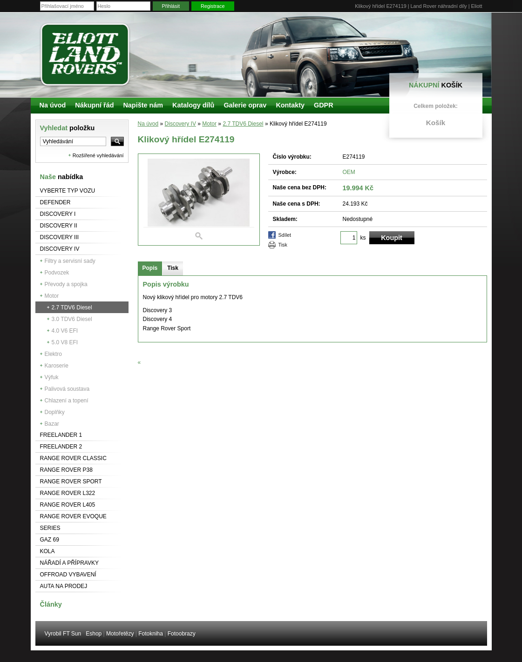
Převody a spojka (66, 284)
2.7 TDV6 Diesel (72, 307)
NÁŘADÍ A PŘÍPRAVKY (69, 563)
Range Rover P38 (66, 470)
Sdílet (285, 235)
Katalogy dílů (193, 105)
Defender (55, 202)
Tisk (282, 244)
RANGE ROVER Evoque (73, 516)
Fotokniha (150, 633)
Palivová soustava (67, 389)
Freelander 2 (61, 446)
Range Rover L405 (67, 505)
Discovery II (58, 225)
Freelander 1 (61, 435)
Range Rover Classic (73, 458)
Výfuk (52, 377)
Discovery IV (60, 249)
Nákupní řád (94, 105)
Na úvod (148, 123)
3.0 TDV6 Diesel (72, 319)
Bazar (52, 424)
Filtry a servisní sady (70, 261)
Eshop (94, 633)
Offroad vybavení (68, 574)
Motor (52, 296)
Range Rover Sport (71, 481)
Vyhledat (67, 128)
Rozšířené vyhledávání (98, 155)
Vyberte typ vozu (67, 190)
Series (50, 528)
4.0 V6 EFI (65, 331)
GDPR (323, 105)
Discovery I (58, 214)
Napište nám (143, 105)
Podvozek (57, 272)
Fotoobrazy (182, 633)
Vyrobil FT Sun (63, 633)
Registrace (213, 6)
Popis (150, 268)
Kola (47, 551)
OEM (349, 172)
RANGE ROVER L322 (67, 493)
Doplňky (55, 412)
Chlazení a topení (66, 400)
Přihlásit (171, 6)
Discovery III (59, 237)
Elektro (53, 354)
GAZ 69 (49, 539)
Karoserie (56, 365)
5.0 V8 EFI (65, 342)
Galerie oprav (245, 105)
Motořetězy (120, 633)
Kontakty (290, 105)
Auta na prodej (64, 586)
